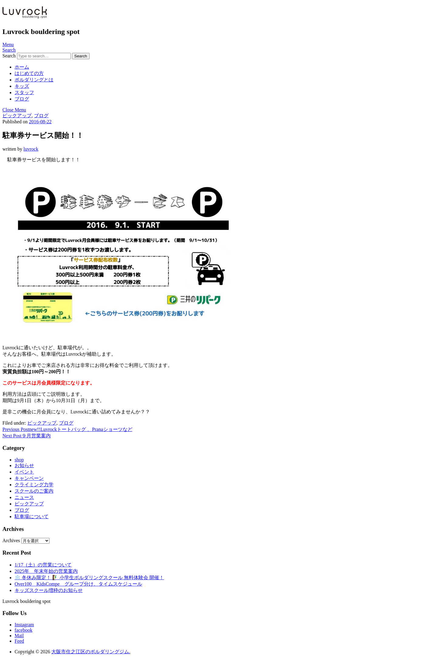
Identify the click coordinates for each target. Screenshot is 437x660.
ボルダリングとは (34, 79)
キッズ (22, 86)
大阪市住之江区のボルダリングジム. (90, 651)
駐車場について (32, 516)
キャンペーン (29, 478)
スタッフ (24, 92)
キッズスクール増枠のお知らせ (49, 590)
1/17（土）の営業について (43, 564)
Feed (19, 641)
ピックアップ (17, 115)
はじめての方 (29, 73)
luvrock (30, 149)
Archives (11, 540)
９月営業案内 (26, 435)
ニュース (24, 497)
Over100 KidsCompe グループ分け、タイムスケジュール (78, 583)
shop (19, 459)
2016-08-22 (40, 121)
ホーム (22, 67)
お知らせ (24, 465)
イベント (24, 471)
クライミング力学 (34, 484)
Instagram (24, 624)
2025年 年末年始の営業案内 (46, 571)
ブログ (22, 98)
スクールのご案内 (34, 491)
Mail (19, 635)
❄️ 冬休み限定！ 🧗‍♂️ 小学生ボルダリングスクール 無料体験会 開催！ (89, 577)
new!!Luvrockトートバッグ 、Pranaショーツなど (67, 429)
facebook (23, 630)
